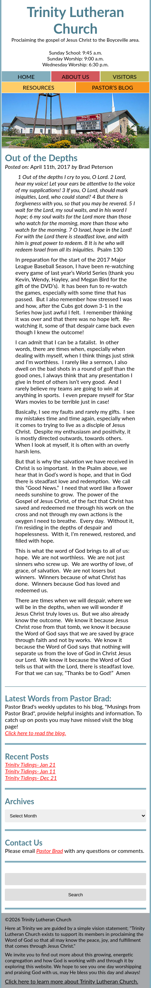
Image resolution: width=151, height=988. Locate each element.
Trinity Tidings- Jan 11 (30, 771)
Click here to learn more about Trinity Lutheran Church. (71, 981)
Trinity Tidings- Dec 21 (31, 777)
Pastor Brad (49, 850)
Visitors (125, 76)
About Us (75, 76)
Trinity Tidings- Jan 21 (30, 764)
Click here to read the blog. (35, 733)
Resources (38, 87)
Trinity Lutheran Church (75, 20)
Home (26, 76)
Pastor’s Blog (112, 87)
